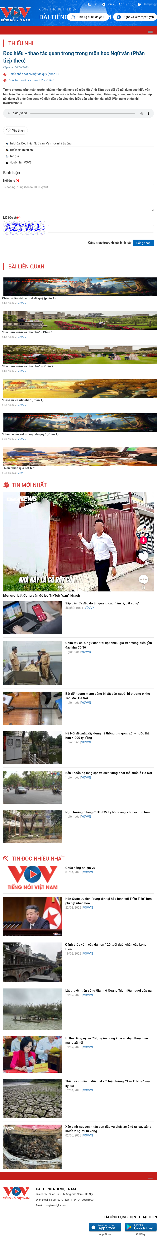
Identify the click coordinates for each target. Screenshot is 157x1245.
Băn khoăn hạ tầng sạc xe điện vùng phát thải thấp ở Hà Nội (108, 773)
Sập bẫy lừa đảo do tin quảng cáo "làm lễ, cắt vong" (102, 603)
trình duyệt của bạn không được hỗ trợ (78, 114)
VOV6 (21, 473)
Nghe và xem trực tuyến (135, 17)
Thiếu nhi (20, 43)
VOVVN (22, 303)
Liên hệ (126, 4)
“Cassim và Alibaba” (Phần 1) (22, 400)
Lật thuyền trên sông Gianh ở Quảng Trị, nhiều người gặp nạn (109, 990)
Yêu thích (18, 130)
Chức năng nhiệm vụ (80, 868)
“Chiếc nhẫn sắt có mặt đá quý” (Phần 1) (30, 434)
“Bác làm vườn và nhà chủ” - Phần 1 (32, 80)
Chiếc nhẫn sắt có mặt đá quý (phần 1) (34, 74)
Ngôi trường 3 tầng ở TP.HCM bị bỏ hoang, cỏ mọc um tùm (107, 812)
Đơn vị (108, 4)
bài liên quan (26, 267)
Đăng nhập (147, 4)
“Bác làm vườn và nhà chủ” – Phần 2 (27, 366)
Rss (92, 4)
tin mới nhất (29, 485)
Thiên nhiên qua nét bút (18, 468)
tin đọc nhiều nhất (38, 859)
